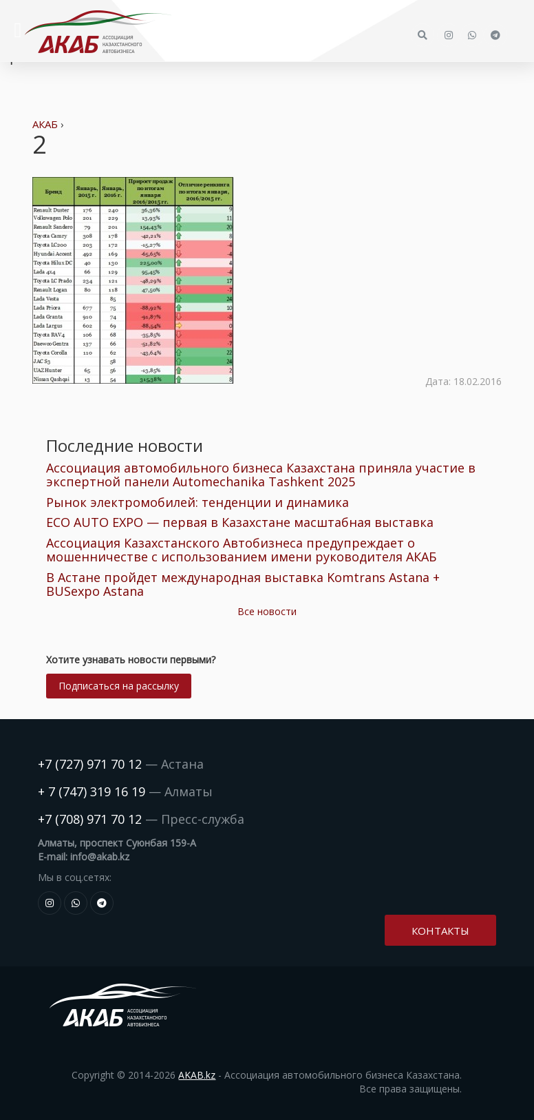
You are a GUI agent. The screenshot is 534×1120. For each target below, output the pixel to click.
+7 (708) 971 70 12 (90, 819)
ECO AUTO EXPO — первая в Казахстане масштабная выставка (240, 522)
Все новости (267, 611)
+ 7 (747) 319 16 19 (91, 791)
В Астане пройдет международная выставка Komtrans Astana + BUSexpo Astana (243, 584)
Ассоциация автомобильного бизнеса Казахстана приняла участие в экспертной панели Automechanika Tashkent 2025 (261, 474)
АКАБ (45, 124)
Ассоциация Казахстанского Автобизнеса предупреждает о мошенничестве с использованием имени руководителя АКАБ (241, 550)
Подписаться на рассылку (118, 685)
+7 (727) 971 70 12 (90, 764)
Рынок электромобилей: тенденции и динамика (197, 502)
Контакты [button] (440, 930)
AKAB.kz (196, 1074)
